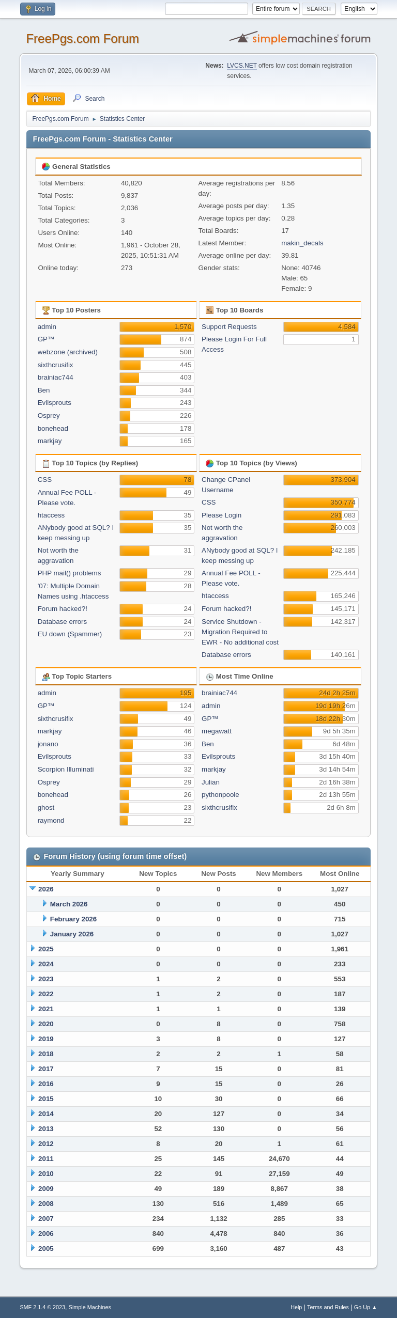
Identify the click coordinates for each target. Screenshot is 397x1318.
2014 (46, 1114)
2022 (46, 994)
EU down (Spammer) (70, 634)
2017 (46, 1069)
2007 (46, 1218)
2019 (46, 1039)
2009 (46, 1189)
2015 (46, 1099)
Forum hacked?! (62, 609)
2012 (46, 1144)
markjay (50, 441)
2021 (46, 1009)
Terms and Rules (328, 1307)
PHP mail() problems (69, 573)
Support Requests (229, 327)
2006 (46, 1233)
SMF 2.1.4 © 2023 (42, 1307)
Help (296, 1307)
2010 (46, 1174)
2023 (46, 979)
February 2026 (73, 919)
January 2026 (72, 934)
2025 (46, 949)
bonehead (53, 428)
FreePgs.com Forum (82, 38)
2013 (46, 1129)
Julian (211, 782)
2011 (46, 1159)
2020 (46, 1024)
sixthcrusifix (55, 365)
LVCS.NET (242, 65)
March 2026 (69, 904)
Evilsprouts (54, 402)
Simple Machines (90, 1307)
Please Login (221, 515)
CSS (45, 479)
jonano (48, 744)
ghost (46, 807)
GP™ (46, 339)
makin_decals (302, 243)
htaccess (51, 515)
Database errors (62, 621)
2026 (46, 889)
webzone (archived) (68, 352)
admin (47, 327)
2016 (46, 1084)
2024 (46, 964)
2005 (46, 1248)
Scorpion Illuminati (66, 769)
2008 (46, 1203)
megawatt (217, 731)
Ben (44, 390)
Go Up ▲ (365, 1307)
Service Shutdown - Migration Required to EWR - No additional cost (240, 632)
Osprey (49, 415)
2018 (46, 1054)
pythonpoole (220, 794)
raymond (51, 820)
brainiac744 (55, 377)
